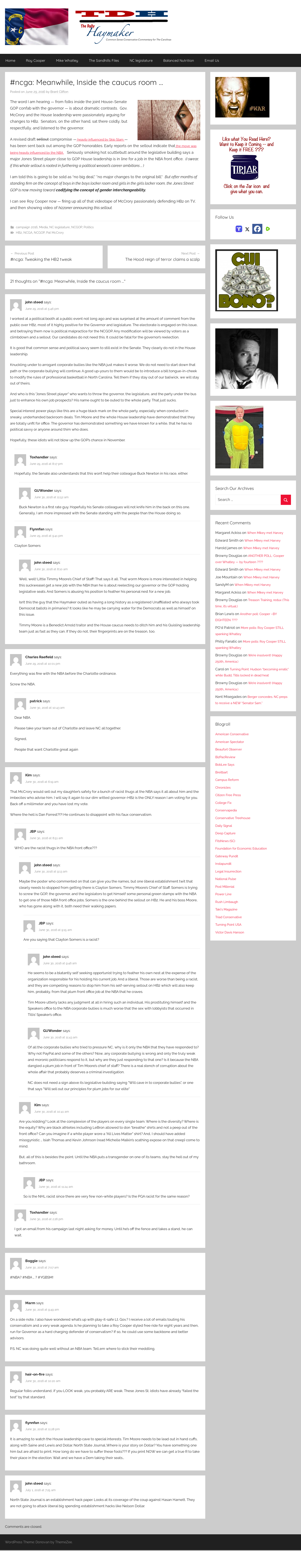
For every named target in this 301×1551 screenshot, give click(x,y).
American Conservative (234, 734)
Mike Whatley (67, 60)
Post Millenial (226, 887)
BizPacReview (226, 757)
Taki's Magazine (228, 909)
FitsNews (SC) (226, 841)
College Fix (224, 803)
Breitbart (222, 772)
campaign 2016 (27, 227)
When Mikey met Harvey (267, 533)
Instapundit (224, 864)
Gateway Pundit (228, 856)
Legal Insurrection (230, 871)
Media (43, 227)
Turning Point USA (230, 925)
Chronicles (224, 788)
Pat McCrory (55, 233)
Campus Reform (228, 780)
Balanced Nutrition (178, 60)
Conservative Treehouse (235, 818)
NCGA (27, 233)
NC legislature (141, 60)
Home (10, 60)
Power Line (224, 894)
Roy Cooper (35, 60)
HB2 (19, 233)
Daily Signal (225, 825)
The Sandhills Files (104, 60)
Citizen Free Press (230, 795)
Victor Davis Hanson (231, 932)
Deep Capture (226, 833)
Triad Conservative (230, 917)
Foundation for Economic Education (244, 848)
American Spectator (231, 742)
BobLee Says (225, 765)
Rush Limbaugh (228, 902)
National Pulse (227, 879)
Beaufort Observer (230, 749)
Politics (89, 227)
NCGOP (76, 227)
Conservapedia (227, 810)
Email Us (212, 60)
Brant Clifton (59, 92)
